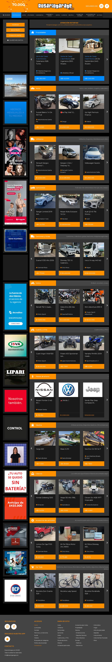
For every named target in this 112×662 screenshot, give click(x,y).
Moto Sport (41, 314)
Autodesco (65, 505)
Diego (63, 121)
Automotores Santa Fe (44, 120)
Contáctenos (37, 645)
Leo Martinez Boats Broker (92, 457)
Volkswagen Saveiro (92, 163)
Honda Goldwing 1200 (44, 498)
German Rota (41, 267)
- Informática (96, 625)
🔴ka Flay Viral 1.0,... (67, 112)
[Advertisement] (15, 58)
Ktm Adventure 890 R (93, 307)
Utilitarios (60, 627)
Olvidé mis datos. (15, 40)
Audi (87, 219)
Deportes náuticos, (90, 425)
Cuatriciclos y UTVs (63, 638)
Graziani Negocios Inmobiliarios (92, 72)
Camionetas (61, 630)
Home (36, 625)
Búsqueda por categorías (41, 640)
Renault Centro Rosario (66, 171)
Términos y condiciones (41, 633)
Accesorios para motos (99, 520)
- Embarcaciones (80, 633)
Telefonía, (60, 567)
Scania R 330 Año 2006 (45, 260)
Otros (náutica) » (102, 425)
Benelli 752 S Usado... (44, 307)
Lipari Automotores (68, 361)
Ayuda (36, 635)
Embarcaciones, (77, 425)
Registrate (15, 30)
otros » (106, 569)
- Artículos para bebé (99, 630)
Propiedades (78, 627)
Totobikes (40, 600)
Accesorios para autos (64, 645)
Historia (36, 638)
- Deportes (96, 633)
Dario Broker (41, 458)
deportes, (95, 567)
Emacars (40, 505)
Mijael (88, 267)
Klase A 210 (64, 449)
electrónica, (68, 567)
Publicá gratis (15, 35)
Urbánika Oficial (67, 73)
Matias (88, 121)
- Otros (95, 640)
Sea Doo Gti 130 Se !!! (93, 449)
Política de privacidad (40, 643)
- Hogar (95, 627)
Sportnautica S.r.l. (92, 361)
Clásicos (60, 643)
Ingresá (15, 25)
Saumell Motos (66, 314)
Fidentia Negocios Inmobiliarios (43, 72)
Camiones (60, 633)
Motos (59, 635)
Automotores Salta (92, 172)
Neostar (64, 219)
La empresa (37, 627)
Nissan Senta (41, 409)
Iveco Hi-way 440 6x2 (93, 260)
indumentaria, (103, 567)
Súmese (36, 630)
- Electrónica (78, 645)
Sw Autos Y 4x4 (42, 219)
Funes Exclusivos (91, 505)
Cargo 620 (40, 449)
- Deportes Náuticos (80, 635)
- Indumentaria (97, 635)
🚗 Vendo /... (64, 400)
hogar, (83, 567)
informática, (76, 567)
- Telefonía (78, 643)
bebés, (88, 567)
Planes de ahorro (62, 640)
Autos (59, 625)
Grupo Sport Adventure (90, 313)
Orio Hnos (64, 267)
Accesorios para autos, (83, 520)
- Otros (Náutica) (80, 638)
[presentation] (31, 59)
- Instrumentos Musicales (100, 638)
